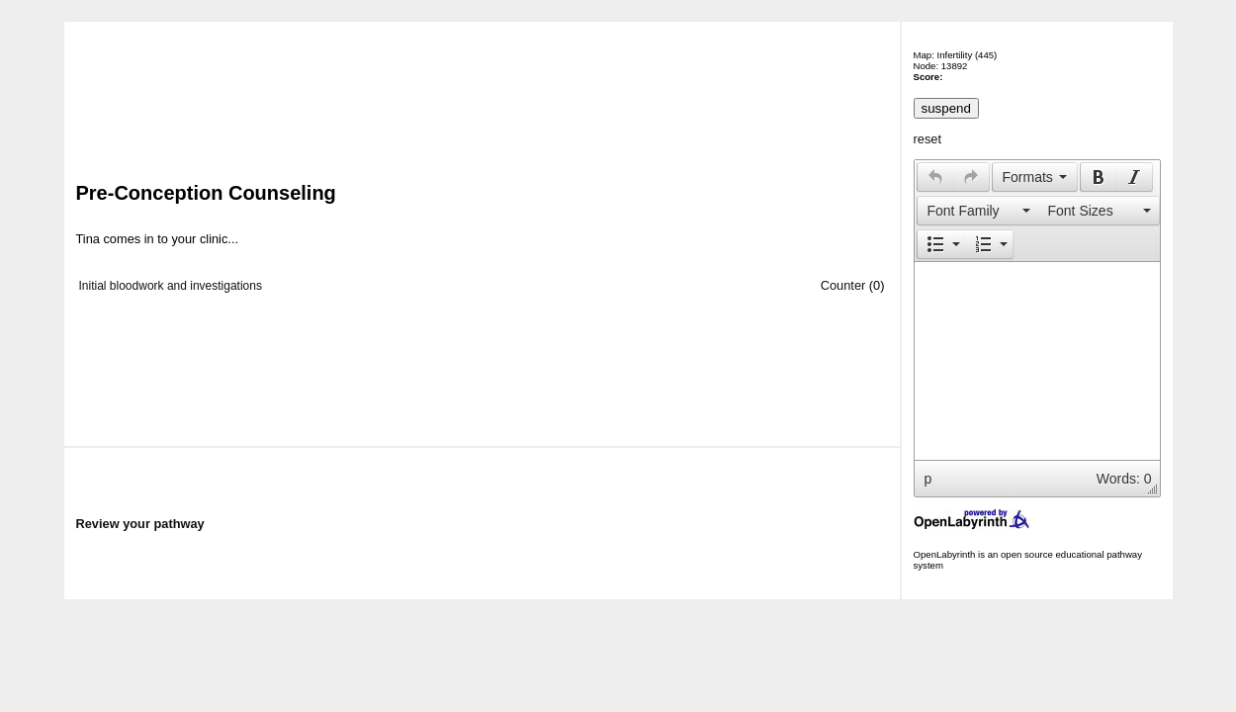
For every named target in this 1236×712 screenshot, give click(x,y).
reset (927, 139)
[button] (935, 177)
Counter (843, 285)
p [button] (928, 479)
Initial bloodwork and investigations (170, 286)
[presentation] (935, 177)
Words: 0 (1124, 479)
